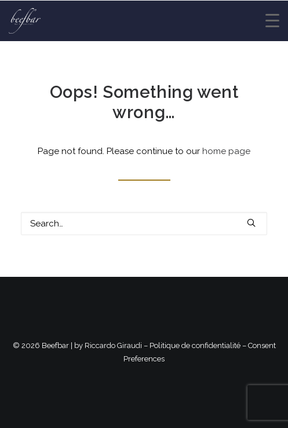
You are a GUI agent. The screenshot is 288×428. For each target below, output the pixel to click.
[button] (251, 223)
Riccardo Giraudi (113, 345)
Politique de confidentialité (195, 345)
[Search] (144, 223)
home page (226, 151)
